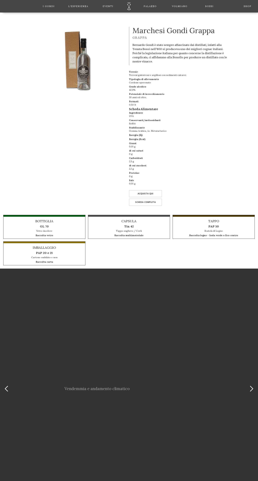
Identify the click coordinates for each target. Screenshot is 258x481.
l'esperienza (78, 6)
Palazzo (150, 6)
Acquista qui (145, 193)
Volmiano (179, 6)
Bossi (209, 6)
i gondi (49, 6)
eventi (108, 6)
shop (247, 6)
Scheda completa (145, 202)
